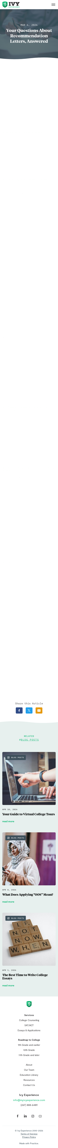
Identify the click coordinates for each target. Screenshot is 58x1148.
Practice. (34, 1143)
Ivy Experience (10, 5)
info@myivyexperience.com (29, 1100)
